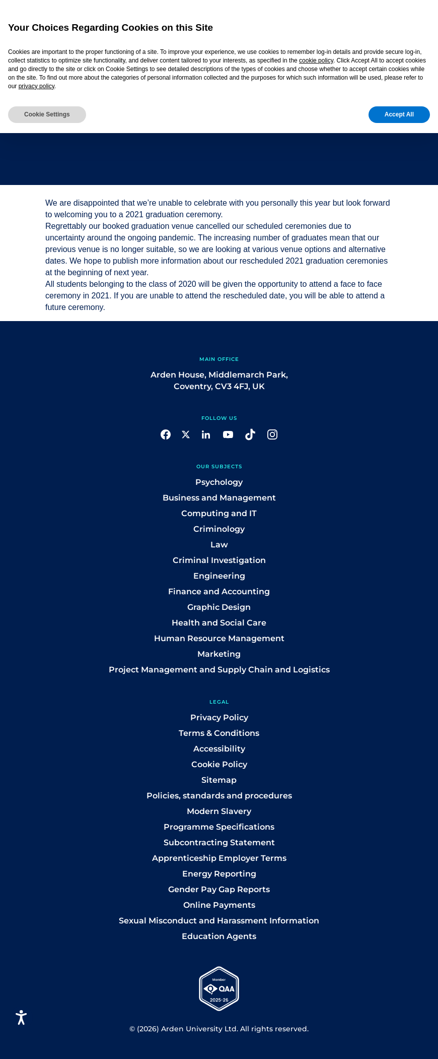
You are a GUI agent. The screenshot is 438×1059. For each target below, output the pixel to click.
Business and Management (219, 498)
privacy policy (36, 86)
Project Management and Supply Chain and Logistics (219, 669)
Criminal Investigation (219, 560)
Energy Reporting (219, 874)
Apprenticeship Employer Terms (219, 858)
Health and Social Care (219, 623)
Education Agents (219, 936)
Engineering (219, 576)
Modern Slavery (219, 811)
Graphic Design (219, 607)
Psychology (219, 482)
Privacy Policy (219, 717)
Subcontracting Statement (219, 842)
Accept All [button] (399, 114)
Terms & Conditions (219, 733)
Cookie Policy (219, 764)
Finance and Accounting (219, 591)
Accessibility (219, 749)
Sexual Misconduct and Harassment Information (219, 920)
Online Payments (219, 905)
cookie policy (316, 60)
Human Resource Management (219, 638)
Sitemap (219, 780)
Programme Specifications (219, 827)
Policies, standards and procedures (219, 795)
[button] (166, 434)
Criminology (219, 529)
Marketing (219, 654)
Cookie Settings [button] (47, 114)
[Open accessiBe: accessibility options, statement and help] (21, 1017)
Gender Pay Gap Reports (219, 889)
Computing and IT (219, 513)
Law (219, 544)
